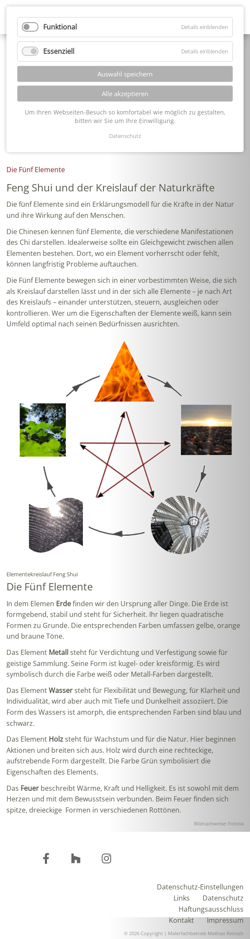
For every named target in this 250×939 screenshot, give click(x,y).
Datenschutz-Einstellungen (200, 886)
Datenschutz (223, 897)
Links (182, 897)
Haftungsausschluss (211, 908)
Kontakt (181, 920)
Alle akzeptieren (125, 93)
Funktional (60, 27)
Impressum (225, 920)
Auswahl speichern (125, 74)
